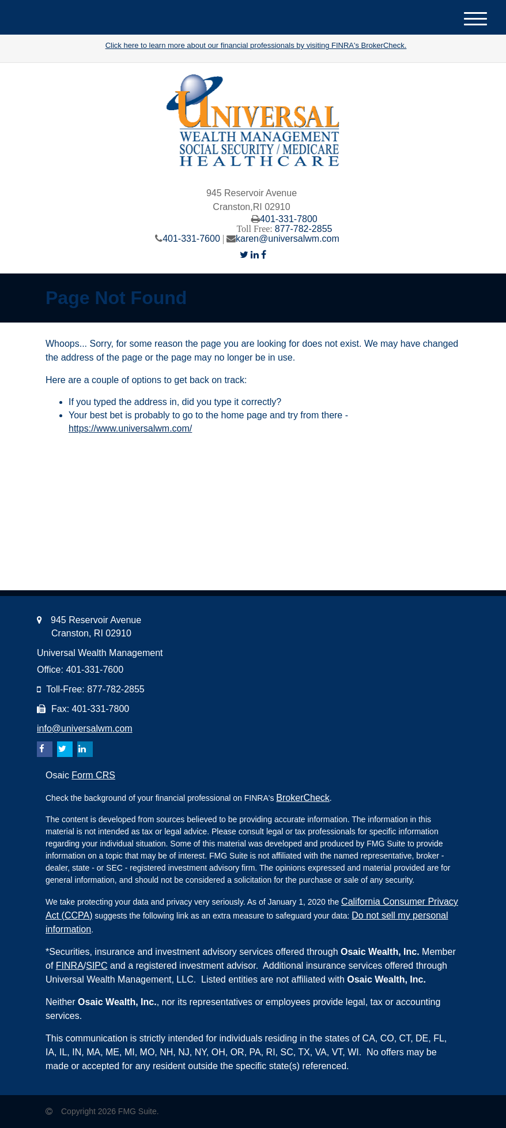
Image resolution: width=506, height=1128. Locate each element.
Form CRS (93, 775)
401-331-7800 (289, 219)
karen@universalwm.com (287, 238)
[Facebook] (263, 255)
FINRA (70, 965)
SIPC (96, 965)
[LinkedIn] (255, 255)
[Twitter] (244, 255)
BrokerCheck (302, 798)
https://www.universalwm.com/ (130, 428)
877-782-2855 (304, 229)
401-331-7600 (191, 238)
